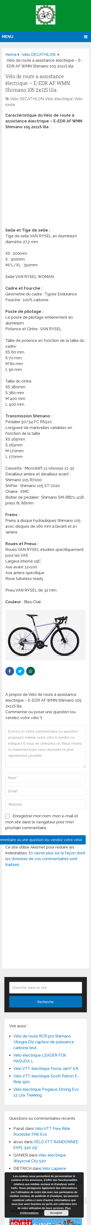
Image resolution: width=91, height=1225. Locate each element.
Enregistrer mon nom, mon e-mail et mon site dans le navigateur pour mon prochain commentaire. (41, 822)
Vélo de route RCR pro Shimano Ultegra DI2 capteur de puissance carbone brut (43, 1042)
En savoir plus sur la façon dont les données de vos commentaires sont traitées (45, 859)
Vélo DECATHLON (27, 99)
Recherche (45, 1002)
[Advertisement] (45, 180)
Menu (7, 36)
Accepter (56, 1213)
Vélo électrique (59, 99)
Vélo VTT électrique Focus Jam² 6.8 (45, 1068)
